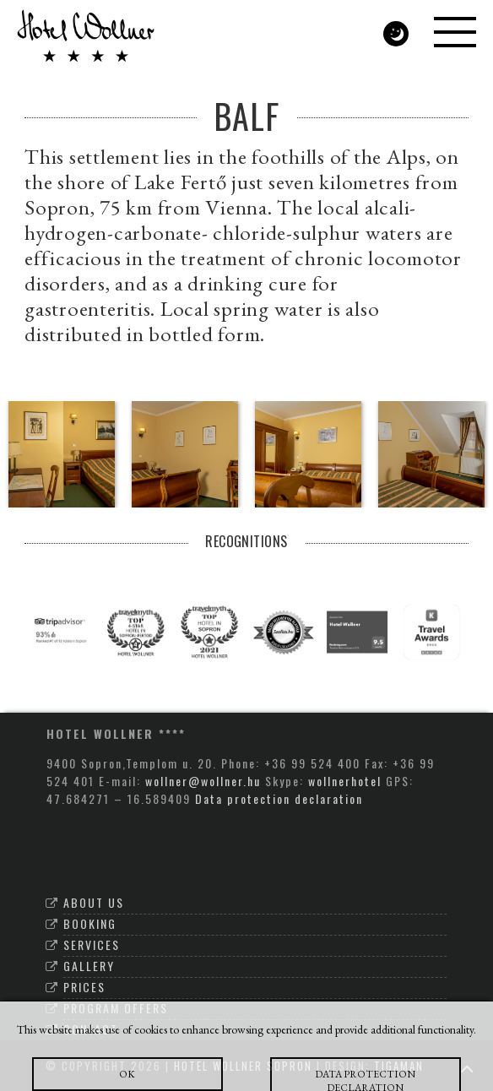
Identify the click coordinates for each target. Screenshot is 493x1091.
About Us (93, 902)
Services (91, 944)
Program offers (115, 1008)
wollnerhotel (345, 781)
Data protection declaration (279, 798)
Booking (89, 923)
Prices (84, 987)
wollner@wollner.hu (203, 781)
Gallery (89, 965)
